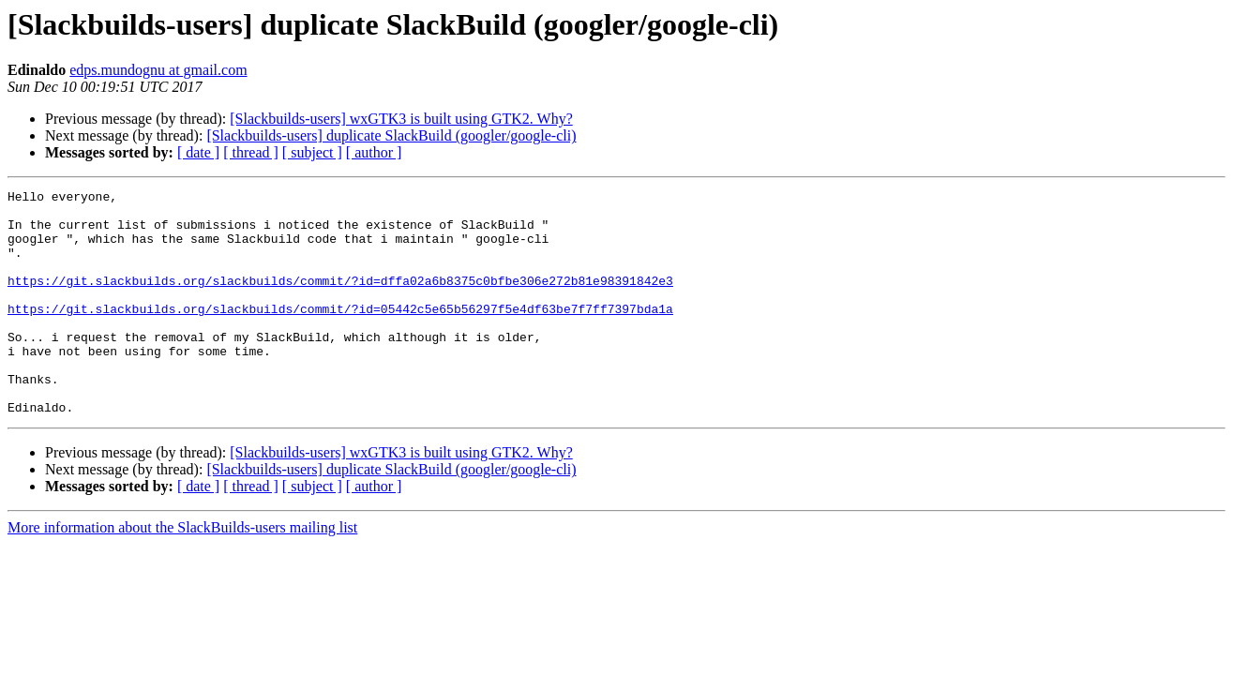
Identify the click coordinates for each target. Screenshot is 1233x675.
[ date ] (198, 152)
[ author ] (374, 152)
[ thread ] (250, 152)
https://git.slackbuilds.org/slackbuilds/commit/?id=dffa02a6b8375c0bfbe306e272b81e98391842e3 (340, 300)
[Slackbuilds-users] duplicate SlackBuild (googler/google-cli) (391, 135)
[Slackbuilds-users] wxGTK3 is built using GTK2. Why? (401, 119)
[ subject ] (312, 152)
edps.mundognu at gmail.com (158, 70)
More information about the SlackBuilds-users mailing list (182, 572)
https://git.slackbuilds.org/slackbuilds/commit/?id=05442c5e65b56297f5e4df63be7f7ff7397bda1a (340, 333)
